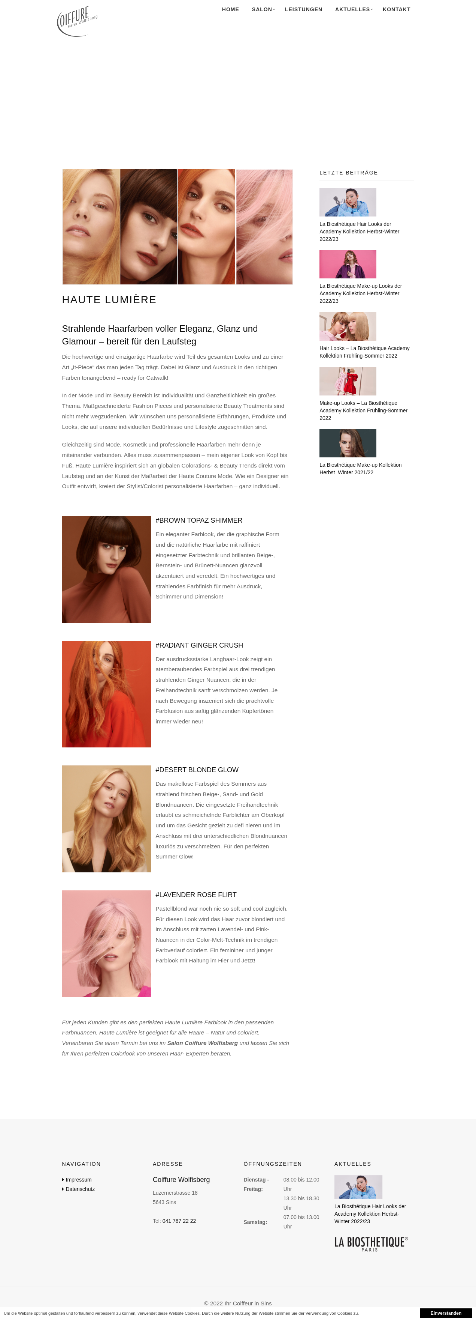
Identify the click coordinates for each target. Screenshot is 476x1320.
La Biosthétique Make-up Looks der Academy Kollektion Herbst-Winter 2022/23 (360, 293)
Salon (262, 9)
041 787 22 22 (179, 1221)
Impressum (79, 1180)
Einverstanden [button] (446, 1313)
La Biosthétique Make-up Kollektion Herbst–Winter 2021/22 (360, 469)
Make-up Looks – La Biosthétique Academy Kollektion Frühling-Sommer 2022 (363, 410)
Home (230, 9)
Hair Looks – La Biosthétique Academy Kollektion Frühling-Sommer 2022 (364, 352)
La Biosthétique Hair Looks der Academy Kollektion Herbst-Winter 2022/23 (359, 231)
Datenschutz (80, 1189)
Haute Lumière (109, 299)
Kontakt (396, 9)
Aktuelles (352, 9)
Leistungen (303, 9)
